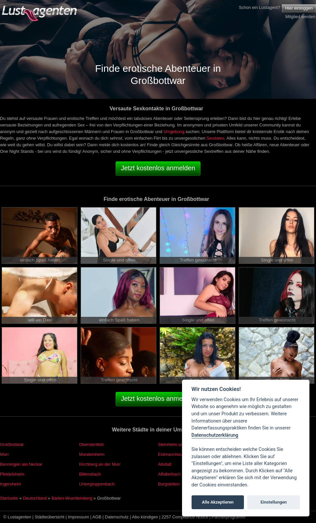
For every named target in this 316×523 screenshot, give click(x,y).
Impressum (78, 516)
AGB (96, 516)
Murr (4, 454)
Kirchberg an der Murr (99, 464)
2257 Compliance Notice (185, 516)
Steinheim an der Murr (179, 444)
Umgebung (173, 131)
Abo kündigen (145, 516)
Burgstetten (169, 484)
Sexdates (215, 138)
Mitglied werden (300, 16)
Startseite (9, 498)
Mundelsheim (91, 454)
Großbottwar (12, 444)
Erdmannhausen (173, 454)
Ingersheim (10, 484)
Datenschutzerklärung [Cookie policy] (215, 435)
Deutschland (34, 498)
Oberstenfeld (91, 444)
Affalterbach (169, 474)
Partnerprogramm (228, 516)
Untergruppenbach (97, 484)
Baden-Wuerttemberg (71, 498)
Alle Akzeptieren (217, 502)
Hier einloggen (299, 8)
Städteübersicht (49, 516)
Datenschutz (117, 516)
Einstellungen (273, 502)
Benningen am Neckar (21, 464)
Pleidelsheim (12, 474)
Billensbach (90, 474)
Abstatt (164, 464)
